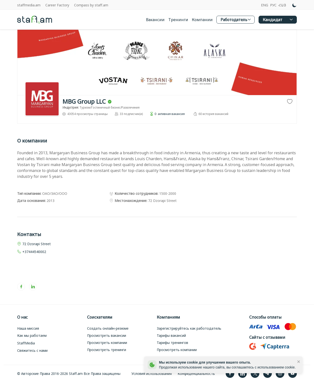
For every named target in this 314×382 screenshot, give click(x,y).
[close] (299, 361)
